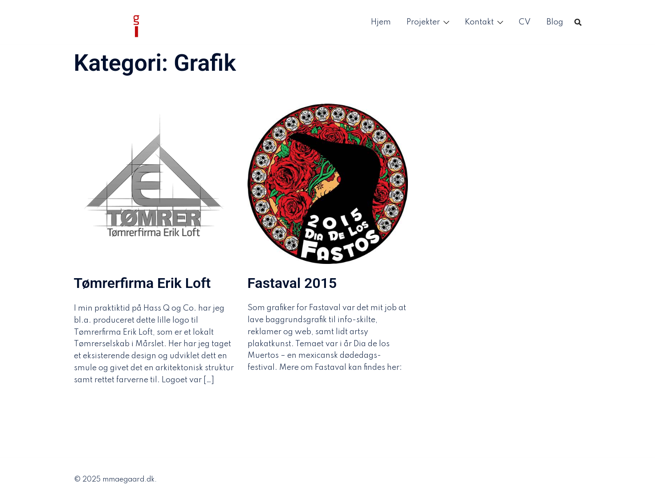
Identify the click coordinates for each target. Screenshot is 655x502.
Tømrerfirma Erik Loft (142, 283)
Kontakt (479, 22)
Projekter (423, 22)
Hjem (381, 22)
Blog (554, 22)
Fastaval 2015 (292, 283)
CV (525, 22)
